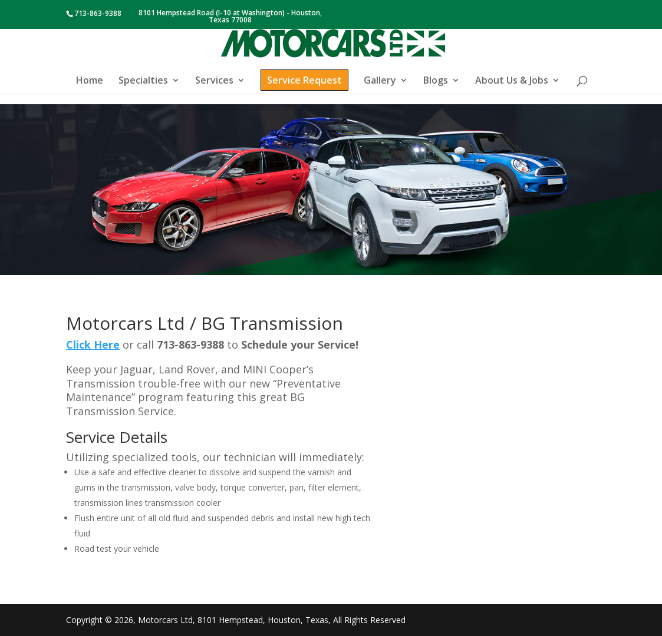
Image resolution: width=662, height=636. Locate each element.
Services (214, 81)
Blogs (435, 81)
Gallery (380, 81)
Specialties (143, 81)
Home (89, 81)
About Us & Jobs (511, 81)
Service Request (304, 80)
